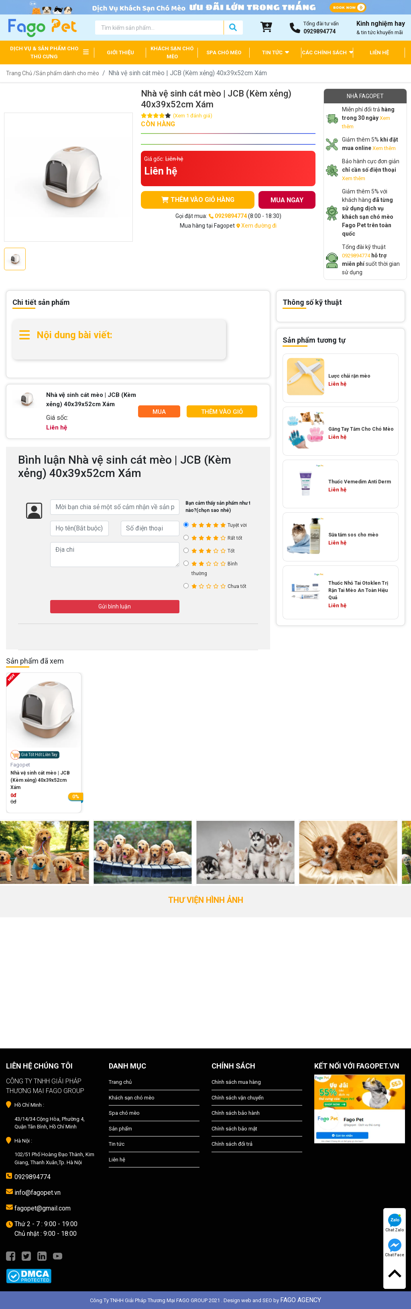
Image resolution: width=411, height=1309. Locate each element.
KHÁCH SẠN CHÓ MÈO (172, 52)
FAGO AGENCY (300, 1300)
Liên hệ (117, 1160)
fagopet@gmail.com (42, 1208)
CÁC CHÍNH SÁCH (327, 52)
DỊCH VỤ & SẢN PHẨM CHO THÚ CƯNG (44, 52)
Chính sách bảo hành (236, 1113)
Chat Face (394, 1248)
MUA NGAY (287, 200)
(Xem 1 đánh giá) (192, 116)
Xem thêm (384, 148)
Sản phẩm (120, 1129)
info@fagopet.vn (37, 1192)
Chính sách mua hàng (236, 1082)
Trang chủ (120, 1082)
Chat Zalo (394, 1223)
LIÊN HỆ (379, 52)
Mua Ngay (159, 412)
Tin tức (116, 1144)
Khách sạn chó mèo (132, 1098)
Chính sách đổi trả (232, 1144)
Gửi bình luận (114, 606)
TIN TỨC (275, 52)
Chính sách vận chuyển (238, 1098)
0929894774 (356, 256)
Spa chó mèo (124, 1113)
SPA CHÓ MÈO (223, 52)
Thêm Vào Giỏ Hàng (222, 412)
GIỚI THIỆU (120, 52)
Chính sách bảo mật (234, 1129)
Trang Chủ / (21, 73)
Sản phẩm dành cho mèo (67, 73)
